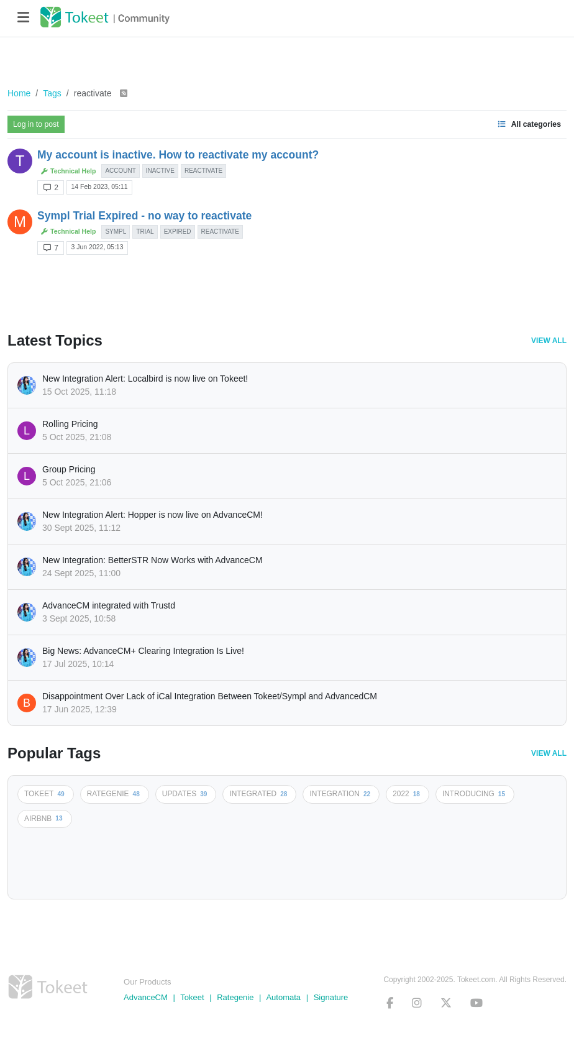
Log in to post (36, 124)
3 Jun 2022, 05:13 (97, 246)
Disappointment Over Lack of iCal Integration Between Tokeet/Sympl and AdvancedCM (209, 696)
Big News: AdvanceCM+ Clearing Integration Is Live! (143, 651)
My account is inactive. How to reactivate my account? (178, 155)
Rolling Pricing (70, 424)
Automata (283, 997)
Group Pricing (69, 469)
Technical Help (68, 171)
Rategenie (235, 997)
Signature (331, 997)
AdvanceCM (146, 997)
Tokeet (192, 997)
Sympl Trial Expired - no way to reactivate (144, 215)
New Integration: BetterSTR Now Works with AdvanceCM (152, 560)
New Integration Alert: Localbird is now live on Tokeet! (145, 379)
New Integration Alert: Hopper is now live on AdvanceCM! (152, 515)
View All (549, 340)
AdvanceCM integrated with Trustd (108, 605)
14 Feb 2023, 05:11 (99, 186)
